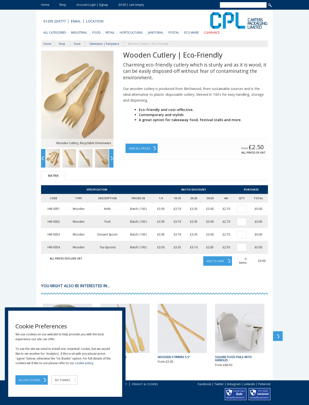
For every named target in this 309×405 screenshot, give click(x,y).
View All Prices (139, 148)
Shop (62, 5)
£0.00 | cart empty (131, 5)
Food (96, 32)
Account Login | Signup (92, 5)
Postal (174, 32)
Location (94, 21)
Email (76, 21)
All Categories (54, 32)
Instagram (234, 384)
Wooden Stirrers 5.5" (174, 357)
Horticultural (131, 32)
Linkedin (249, 384)
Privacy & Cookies (145, 384)
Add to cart (215, 261)
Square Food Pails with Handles (233, 358)
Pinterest (264, 384)
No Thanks (62, 380)
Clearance (212, 32)
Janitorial (155, 32)
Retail (110, 32)
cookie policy (84, 363)
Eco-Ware (191, 32)
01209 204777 (54, 21)
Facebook (204, 384)
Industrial (79, 32)
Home (45, 5)
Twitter (219, 384)
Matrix (53, 176)
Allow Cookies (29, 380)
